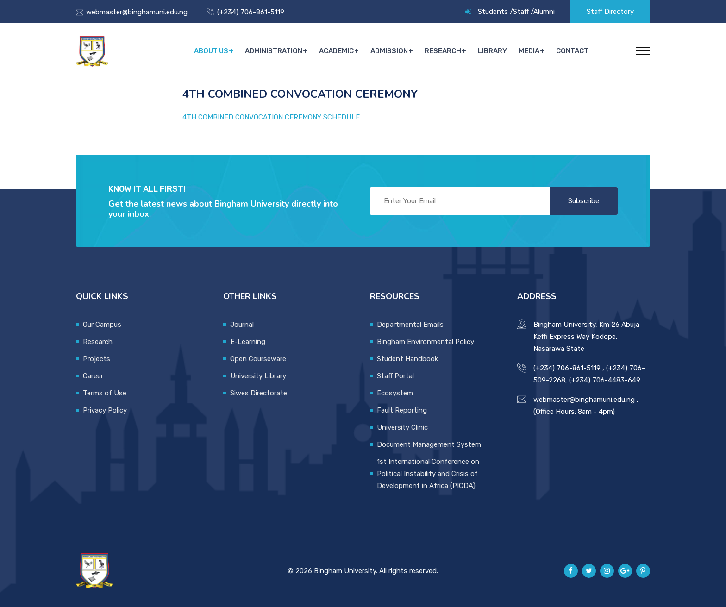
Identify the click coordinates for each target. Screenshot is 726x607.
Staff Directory (610, 11)
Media (529, 51)
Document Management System (429, 444)
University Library (258, 376)
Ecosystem (395, 393)
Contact (572, 51)
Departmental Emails (410, 324)
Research (444, 51)
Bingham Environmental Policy (425, 342)
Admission (391, 51)
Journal (242, 324)
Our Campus (102, 324)
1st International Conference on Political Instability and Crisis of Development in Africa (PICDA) (428, 473)
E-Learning (247, 342)
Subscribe (583, 201)
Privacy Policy (105, 410)
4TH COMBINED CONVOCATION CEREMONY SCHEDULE (271, 117)
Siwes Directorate (258, 393)
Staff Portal (395, 376)
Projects (96, 359)
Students (493, 11)
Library (493, 51)
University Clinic (402, 427)
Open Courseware (258, 359)
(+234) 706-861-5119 (250, 12)
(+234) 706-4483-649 (604, 380)
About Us (215, 51)
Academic (339, 51)
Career (93, 376)
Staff (521, 11)
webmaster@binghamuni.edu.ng (137, 12)
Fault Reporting (402, 410)
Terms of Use (104, 393)
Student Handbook (407, 359)
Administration (277, 51)
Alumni (544, 11)
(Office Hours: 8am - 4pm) (574, 411)
